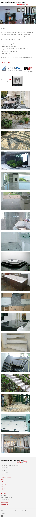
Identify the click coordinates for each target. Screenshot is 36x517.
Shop (2, 486)
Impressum (3, 513)
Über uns (3, 488)
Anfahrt (2, 490)
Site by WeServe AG (24, 510)
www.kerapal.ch (4, 504)
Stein (2, 481)
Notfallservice (4, 483)
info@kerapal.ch (4, 502)
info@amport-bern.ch (6, 474)
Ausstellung (3, 484)
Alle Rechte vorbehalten (14, 510)
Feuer (2, 479)
